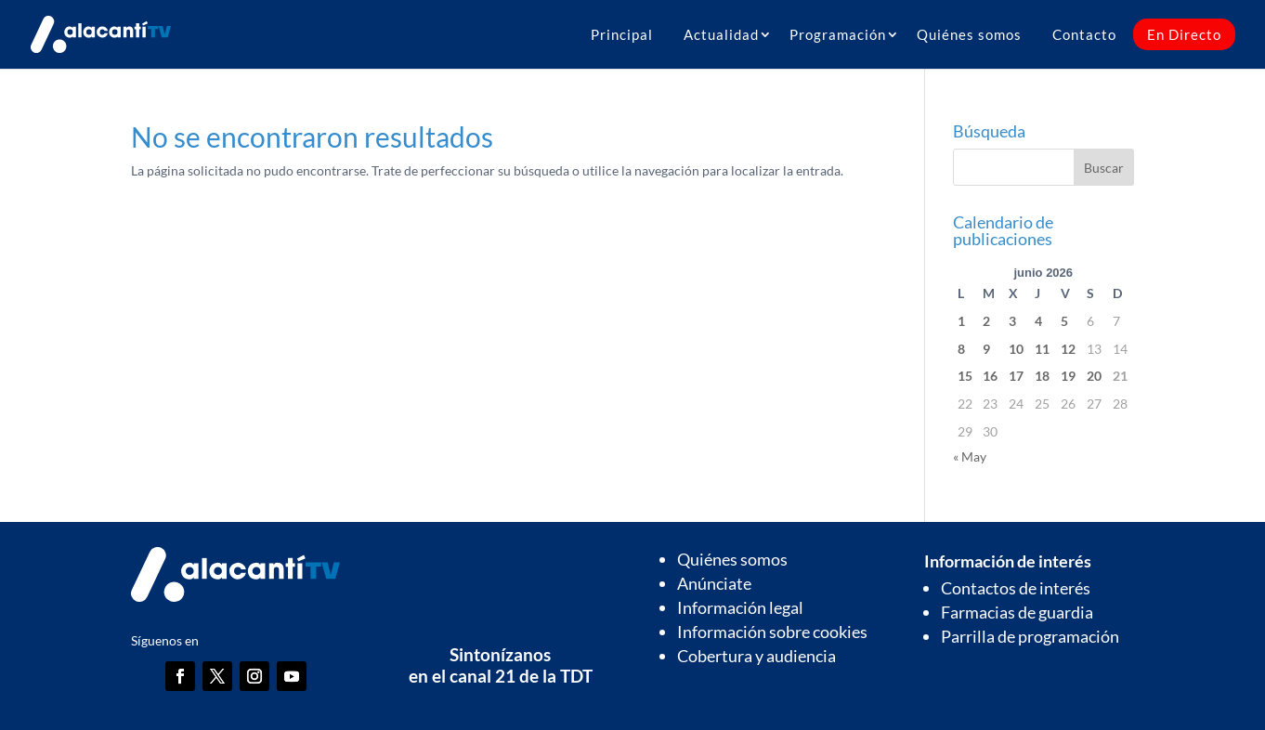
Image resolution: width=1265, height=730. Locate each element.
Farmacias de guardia (1017, 612)
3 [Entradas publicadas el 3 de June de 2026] (1012, 321)
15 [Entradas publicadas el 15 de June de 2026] (965, 376)
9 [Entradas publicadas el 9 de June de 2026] (986, 349)
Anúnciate (714, 583)
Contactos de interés (1015, 588)
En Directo (1184, 34)
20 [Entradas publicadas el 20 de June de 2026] (1094, 376)
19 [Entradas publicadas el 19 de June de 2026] (1068, 376)
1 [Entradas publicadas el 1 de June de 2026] (961, 321)
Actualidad (721, 34)
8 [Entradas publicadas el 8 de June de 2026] (961, 349)
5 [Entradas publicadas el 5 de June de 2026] (1064, 321)
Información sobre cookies (772, 631)
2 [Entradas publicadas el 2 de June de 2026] (986, 321)
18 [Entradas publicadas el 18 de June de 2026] (1042, 376)
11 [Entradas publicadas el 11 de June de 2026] (1042, 349)
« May (969, 456)
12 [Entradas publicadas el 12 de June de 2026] (1068, 349)
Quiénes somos (969, 34)
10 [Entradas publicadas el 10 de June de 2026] (1016, 349)
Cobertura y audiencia (756, 655)
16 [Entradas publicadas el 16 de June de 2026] (990, 376)
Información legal (740, 607)
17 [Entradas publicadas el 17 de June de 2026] (1016, 376)
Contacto (1084, 34)
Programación (837, 34)
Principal (622, 34)
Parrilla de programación (1030, 636)
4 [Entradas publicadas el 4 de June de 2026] (1038, 321)
